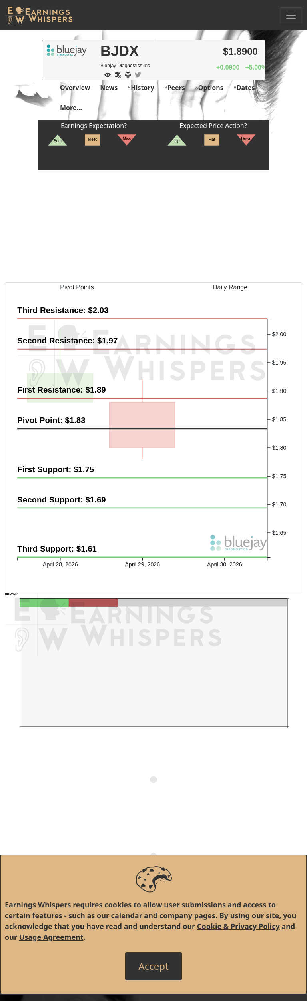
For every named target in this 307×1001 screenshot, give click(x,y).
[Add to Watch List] (105, 74)
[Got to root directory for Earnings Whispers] (39, 15)
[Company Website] (126, 74)
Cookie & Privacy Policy (238, 926)
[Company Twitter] (136, 74)
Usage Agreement (51, 937)
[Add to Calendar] (116, 74)
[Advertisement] (153, 226)
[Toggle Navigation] (291, 15)
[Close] (153, 966)
